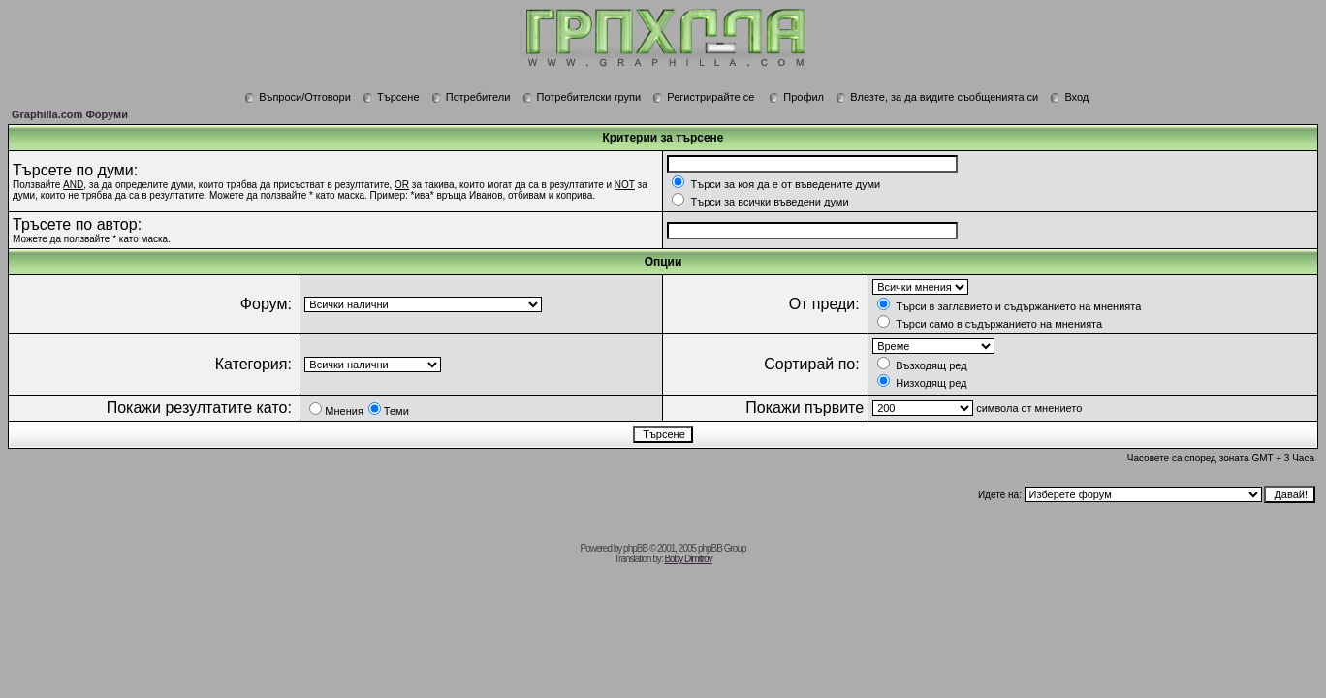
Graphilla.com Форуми (70, 114)
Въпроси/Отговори (297, 97)
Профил (796, 97)
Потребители (471, 97)
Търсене (391, 97)
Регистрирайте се (703, 97)
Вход (1069, 97)
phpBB (635, 548)
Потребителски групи (582, 97)
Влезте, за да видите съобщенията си (937, 97)
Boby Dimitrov (687, 559)
